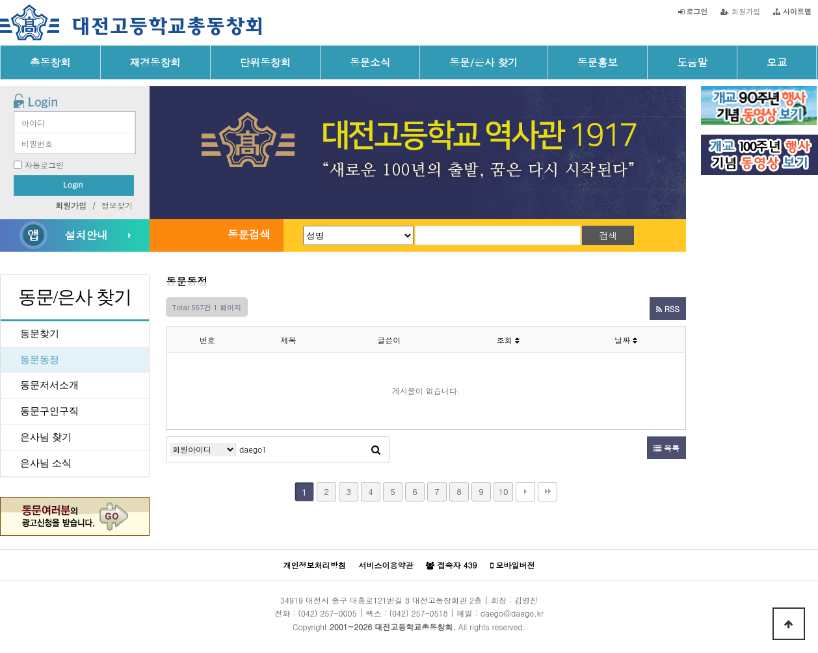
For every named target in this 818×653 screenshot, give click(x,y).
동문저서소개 (49, 385)
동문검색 (249, 234)
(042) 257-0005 (327, 613)
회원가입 (740, 11)
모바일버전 (512, 565)
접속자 (451, 565)
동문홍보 (597, 62)
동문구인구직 (49, 411)
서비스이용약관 (385, 565)
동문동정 (39, 359)
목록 (666, 447)
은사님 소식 (46, 463)
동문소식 (370, 62)
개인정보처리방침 (314, 565)
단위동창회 (265, 62)
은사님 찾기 (46, 437)
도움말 (692, 62)
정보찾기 (117, 205)
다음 (525, 491)
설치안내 (85, 235)
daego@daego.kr (512, 613)
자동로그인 (44, 164)
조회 (508, 339)
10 (503, 491)
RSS (667, 308)
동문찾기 (39, 333)
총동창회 (50, 62)
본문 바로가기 (0, 0)
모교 (777, 62)
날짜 (625, 339)
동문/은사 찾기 (483, 62)
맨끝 (547, 491)
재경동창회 (155, 62)
